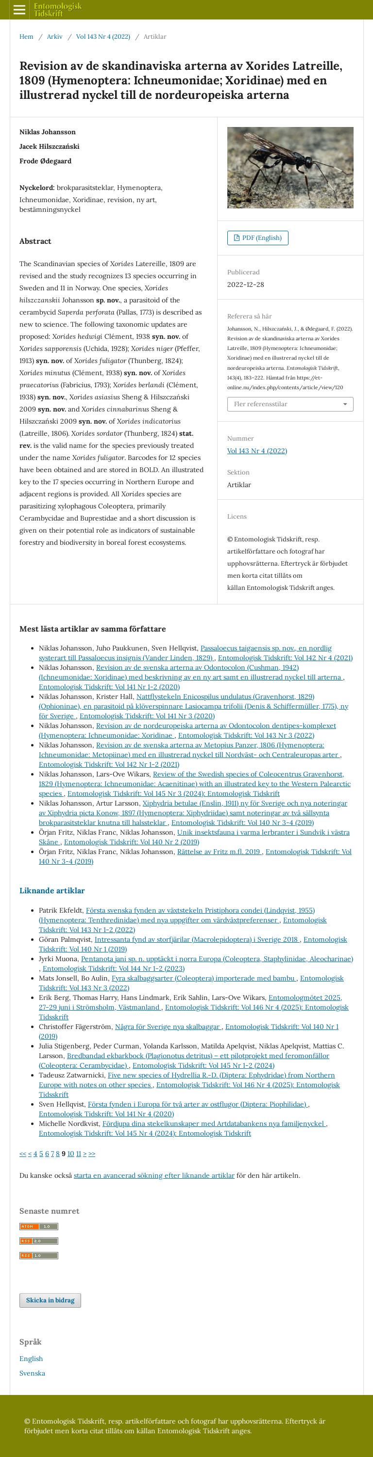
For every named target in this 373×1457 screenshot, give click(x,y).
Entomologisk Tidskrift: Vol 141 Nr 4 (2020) (106, 1113)
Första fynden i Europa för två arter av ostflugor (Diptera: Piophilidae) (198, 1104)
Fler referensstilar (261, 404)
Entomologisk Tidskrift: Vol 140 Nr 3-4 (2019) (242, 822)
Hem (26, 36)
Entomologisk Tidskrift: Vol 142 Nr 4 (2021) (285, 657)
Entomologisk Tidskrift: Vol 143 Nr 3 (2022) (246, 735)
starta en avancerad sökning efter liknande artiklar (154, 1175)
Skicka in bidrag (50, 1300)
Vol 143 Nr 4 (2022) (103, 36)
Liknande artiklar (52, 890)
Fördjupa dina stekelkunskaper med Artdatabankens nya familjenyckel (214, 1123)
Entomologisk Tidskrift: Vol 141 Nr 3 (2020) (147, 716)
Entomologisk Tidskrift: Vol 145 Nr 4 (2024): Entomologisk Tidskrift (145, 1133)
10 (71, 1153)
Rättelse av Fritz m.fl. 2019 (219, 851)
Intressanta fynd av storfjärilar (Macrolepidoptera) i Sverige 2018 (197, 939)
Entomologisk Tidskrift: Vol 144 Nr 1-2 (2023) (114, 968)
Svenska (32, 1373)
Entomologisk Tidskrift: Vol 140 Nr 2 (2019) (131, 842)
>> (91, 1153)
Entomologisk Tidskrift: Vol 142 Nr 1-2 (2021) (109, 764)
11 (78, 1153)
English (31, 1358)
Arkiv (55, 36)
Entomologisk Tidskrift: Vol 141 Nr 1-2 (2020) (109, 686)
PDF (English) (261, 238)
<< (22, 1153)
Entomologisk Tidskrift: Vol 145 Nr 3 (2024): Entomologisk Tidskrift (174, 793)
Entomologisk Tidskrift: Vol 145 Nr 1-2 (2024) (203, 1065)
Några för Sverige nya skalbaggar (168, 1026)
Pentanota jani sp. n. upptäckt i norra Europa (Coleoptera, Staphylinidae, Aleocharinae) (217, 958)
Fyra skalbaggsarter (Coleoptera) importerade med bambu (204, 978)
